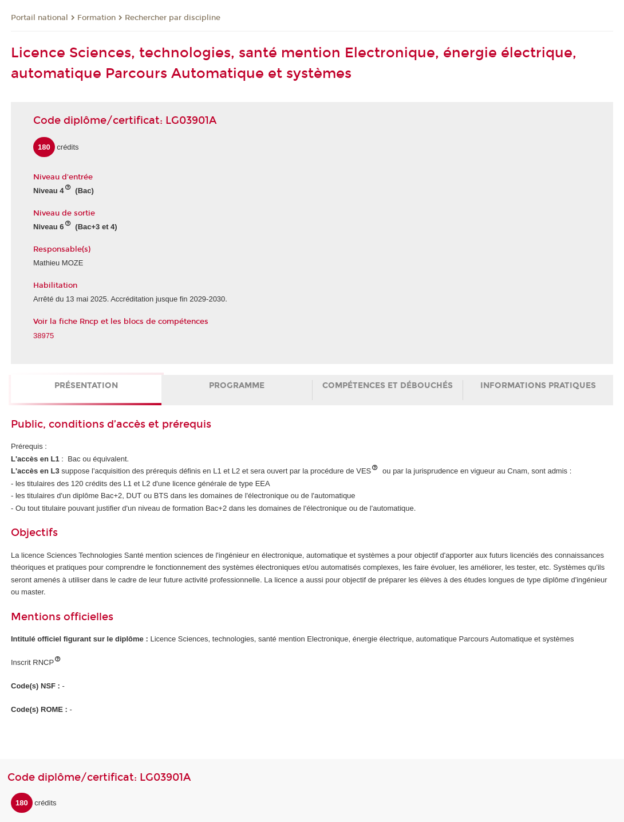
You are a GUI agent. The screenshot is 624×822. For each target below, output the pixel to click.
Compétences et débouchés (387, 385)
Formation (96, 17)
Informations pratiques (538, 385)
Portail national (39, 17)
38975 (43, 335)
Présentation (86, 385)
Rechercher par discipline (172, 17)
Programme (236, 385)
